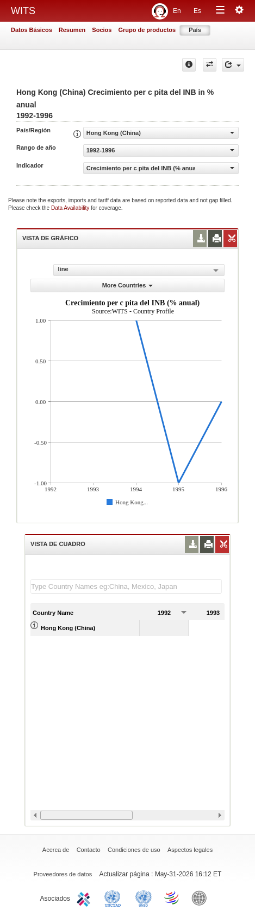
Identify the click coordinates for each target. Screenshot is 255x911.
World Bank (202, 897)
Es (197, 11)
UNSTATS (143, 897)
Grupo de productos (147, 30)
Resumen (72, 30)
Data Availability (71, 208)
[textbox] (126, 586)
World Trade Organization (172, 897)
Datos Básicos (31, 30)
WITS (23, 10)
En (177, 11)
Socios (101, 30)
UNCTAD (115, 897)
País (195, 30)
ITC (85, 897)
